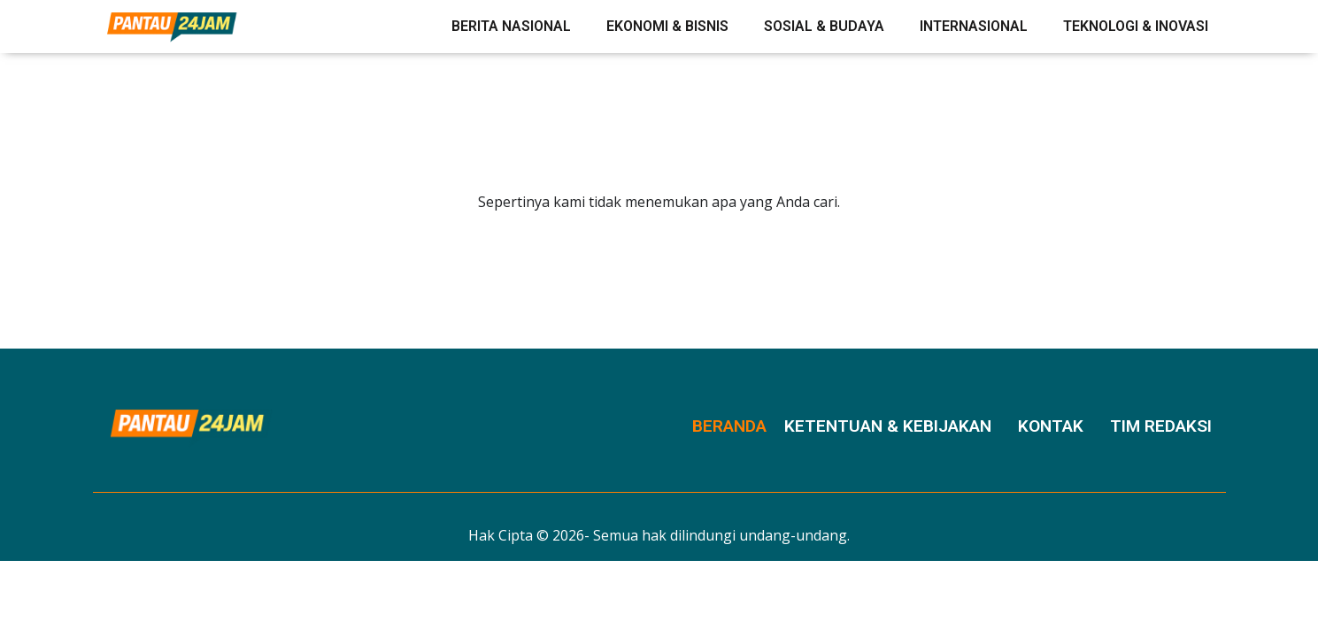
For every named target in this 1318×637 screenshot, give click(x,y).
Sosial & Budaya (824, 26)
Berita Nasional (511, 26)
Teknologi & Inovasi (1135, 26)
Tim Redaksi (1161, 426)
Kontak (1050, 426)
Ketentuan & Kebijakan (887, 426)
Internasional (974, 26)
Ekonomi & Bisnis (667, 26)
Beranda (729, 426)
